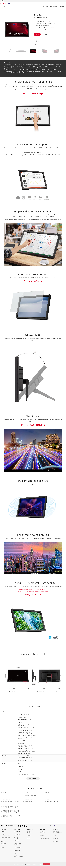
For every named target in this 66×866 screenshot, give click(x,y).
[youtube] (23, 826)
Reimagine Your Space (17, 857)
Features (45, 6)
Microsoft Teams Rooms (18, 849)
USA (45, 864)
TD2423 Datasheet (6, 794)
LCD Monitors (3, 832)
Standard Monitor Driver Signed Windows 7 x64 (12, 807)
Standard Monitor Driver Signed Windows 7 (11, 806)
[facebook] (19, 826)
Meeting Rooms (16, 841)
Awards (54, 835)
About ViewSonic (56, 831)
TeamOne (2, 847)
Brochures (29, 835)
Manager (2, 844)
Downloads (61, 6)
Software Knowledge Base (44, 838)
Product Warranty (43, 834)
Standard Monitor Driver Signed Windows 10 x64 (11, 802)
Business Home (16, 840)
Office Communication (17, 844)
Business (13, 1)
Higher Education (17, 834)
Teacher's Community (17, 835)
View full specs (33, 778)
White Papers (29, 837)
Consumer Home (17, 852)
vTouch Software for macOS (8, 816)
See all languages (27, 796)
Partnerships (55, 841)
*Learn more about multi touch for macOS (33, 152)
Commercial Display (4, 838)
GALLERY (37, 42)
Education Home (17, 832)
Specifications (53, 6)
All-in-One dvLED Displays (5, 837)
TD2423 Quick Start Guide (52, 794)
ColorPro (15, 853)
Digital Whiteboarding (17, 847)
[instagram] (27, 826)
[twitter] (21, 826)
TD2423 (3, 6)
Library (28, 831)
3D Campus (16, 837)
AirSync (2, 849)
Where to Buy (55, 838)
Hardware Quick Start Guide (44, 837)
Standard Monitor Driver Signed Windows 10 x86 (11, 804)
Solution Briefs (29, 834)
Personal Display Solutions (18, 856)
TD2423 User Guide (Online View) (31, 795)
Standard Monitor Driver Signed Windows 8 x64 (12, 809)
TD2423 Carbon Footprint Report (53, 801)
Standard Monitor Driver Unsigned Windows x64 (11, 813)
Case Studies (29, 832)
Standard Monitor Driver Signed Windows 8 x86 (12, 810)
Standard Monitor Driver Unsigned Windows (11, 811)
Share (45, 34)
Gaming (15, 855)
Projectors (2, 834)
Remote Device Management (18, 846)
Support (62, 1)
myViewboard (3, 843)
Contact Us (42, 831)
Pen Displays (3, 840)
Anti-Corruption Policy (57, 839)
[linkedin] (25, 826)
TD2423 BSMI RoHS (28, 801)
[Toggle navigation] (64, 3)
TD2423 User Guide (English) (30, 794)
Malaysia (56, 825)
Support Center (42, 832)
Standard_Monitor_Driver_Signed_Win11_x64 (11, 815)
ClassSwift (2, 846)
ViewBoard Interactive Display (6, 835)
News (54, 837)
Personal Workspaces (17, 843)
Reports (28, 838)
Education (7, 1)
